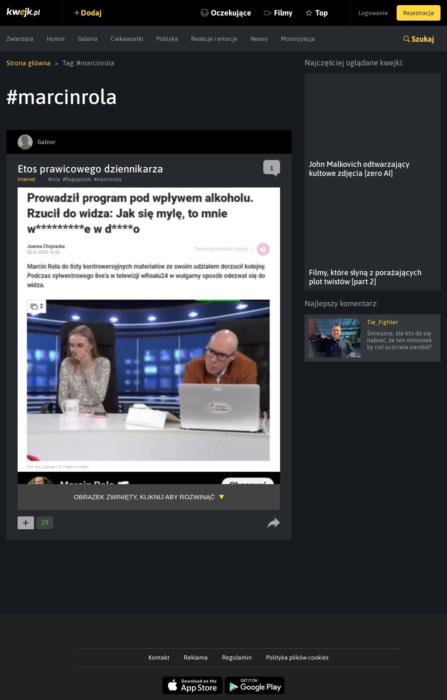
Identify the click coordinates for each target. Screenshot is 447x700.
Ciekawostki (127, 38)
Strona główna (28, 63)
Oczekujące (231, 12)
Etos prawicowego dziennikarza (90, 169)
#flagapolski (77, 179)
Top (321, 12)
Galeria (88, 38)
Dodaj (91, 12)
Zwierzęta (20, 38)
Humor (55, 38)
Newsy (259, 38)
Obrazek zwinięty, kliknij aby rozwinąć (144, 496)
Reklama (196, 657)
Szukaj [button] (423, 38)
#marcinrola (108, 179)
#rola (54, 179)
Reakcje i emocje (214, 38)
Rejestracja (418, 12)
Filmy (283, 12)
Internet (26, 179)
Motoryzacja (298, 38)
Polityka (167, 38)
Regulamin (237, 657)
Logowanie (373, 12)
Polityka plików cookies (297, 657)
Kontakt (159, 657)
